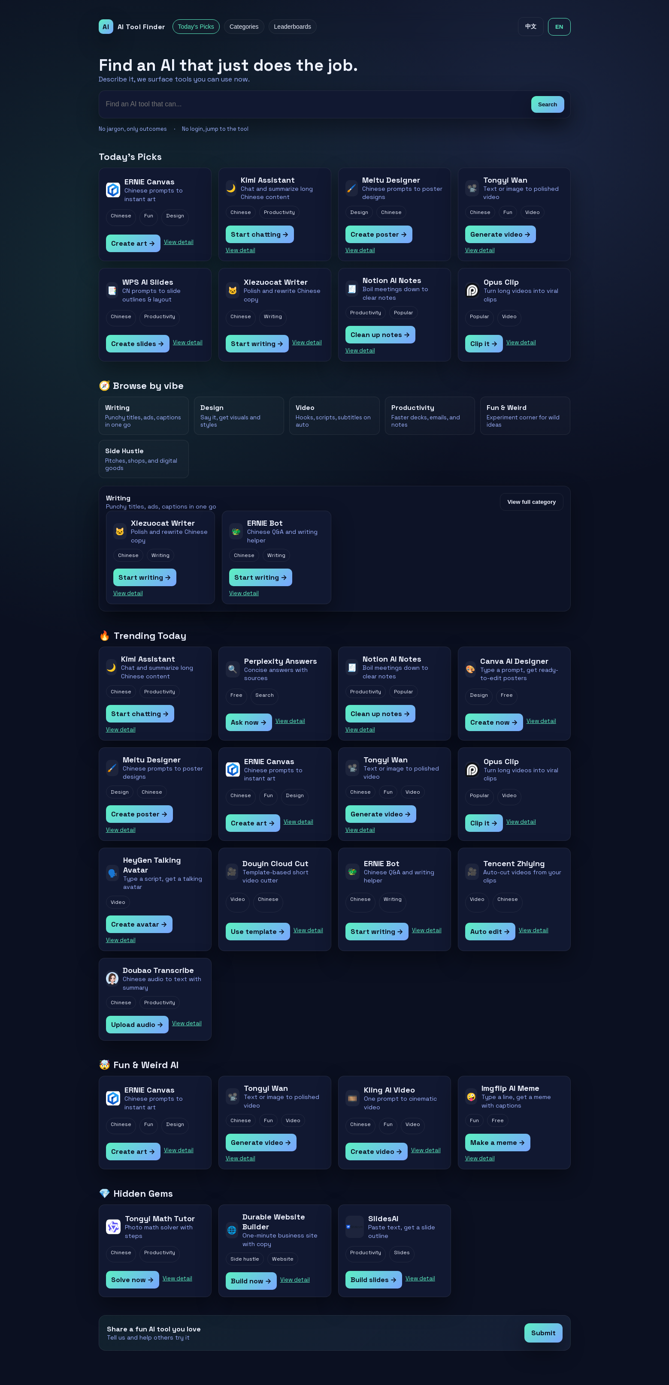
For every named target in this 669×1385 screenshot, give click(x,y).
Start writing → (257, 343)
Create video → (377, 1151)
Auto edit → (490, 931)
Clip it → (484, 343)
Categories (244, 26)
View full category (531, 502)
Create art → (133, 243)
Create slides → (137, 343)
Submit (543, 1332)
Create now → (494, 722)
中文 (530, 26)
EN (559, 27)
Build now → (251, 1281)
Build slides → (374, 1279)
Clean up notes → (380, 334)
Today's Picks (196, 26)
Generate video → (500, 234)
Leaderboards (292, 26)
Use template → (258, 931)
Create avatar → (139, 924)
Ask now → (249, 722)
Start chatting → (260, 234)
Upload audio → (137, 1024)
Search (547, 104)
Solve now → (132, 1279)
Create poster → (379, 234)
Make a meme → (497, 1142)
